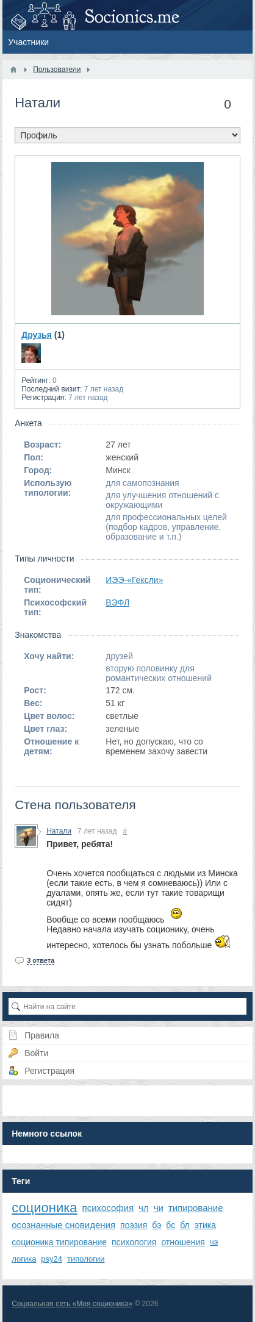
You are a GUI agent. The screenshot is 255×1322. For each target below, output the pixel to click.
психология (134, 1242)
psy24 (51, 1258)
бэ (156, 1225)
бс (170, 1225)
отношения (183, 1242)
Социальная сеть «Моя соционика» (72, 1303)
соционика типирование (59, 1242)
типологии (85, 1258)
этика (205, 1225)
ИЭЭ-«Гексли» (134, 580)
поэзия (133, 1225)
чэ (214, 1241)
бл (185, 1225)
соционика (44, 1207)
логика (24, 1258)
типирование (195, 1207)
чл (143, 1207)
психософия (108, 1207)
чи (158, 1207)
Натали (58, 831)
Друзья (36, 335)
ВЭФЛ (117, 602)
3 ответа (40, 960)
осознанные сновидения (63, 1225)
